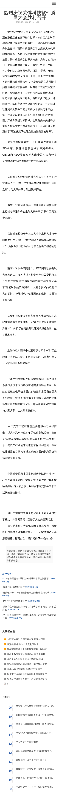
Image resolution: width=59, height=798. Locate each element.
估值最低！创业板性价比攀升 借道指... (34, 778)
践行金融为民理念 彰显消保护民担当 (25, 659)
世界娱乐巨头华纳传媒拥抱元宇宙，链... (35, 706)
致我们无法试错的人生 (14, 587)
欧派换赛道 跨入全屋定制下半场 (23, 644)
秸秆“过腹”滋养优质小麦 (15, 601)
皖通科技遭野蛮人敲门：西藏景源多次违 (27, 679)
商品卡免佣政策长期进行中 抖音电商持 (26, 654)
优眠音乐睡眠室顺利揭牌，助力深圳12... (35, 724)
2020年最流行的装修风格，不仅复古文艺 (27, 664)
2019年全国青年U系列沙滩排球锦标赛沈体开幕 (26, 578)
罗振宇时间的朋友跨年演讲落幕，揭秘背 (27, 649)
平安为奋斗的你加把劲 (27, 742)
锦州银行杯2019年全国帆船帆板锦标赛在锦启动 (26, 592)
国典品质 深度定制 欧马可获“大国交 (24, 669)
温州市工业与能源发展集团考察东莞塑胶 (27, 674)
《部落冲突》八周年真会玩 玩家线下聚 (26, 639)
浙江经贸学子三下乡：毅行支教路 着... (34, 787)
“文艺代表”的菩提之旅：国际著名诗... (34, 733)
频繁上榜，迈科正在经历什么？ (31, 760)
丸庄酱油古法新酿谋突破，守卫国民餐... (35, 715)
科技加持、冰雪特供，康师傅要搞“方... (35, 769)
